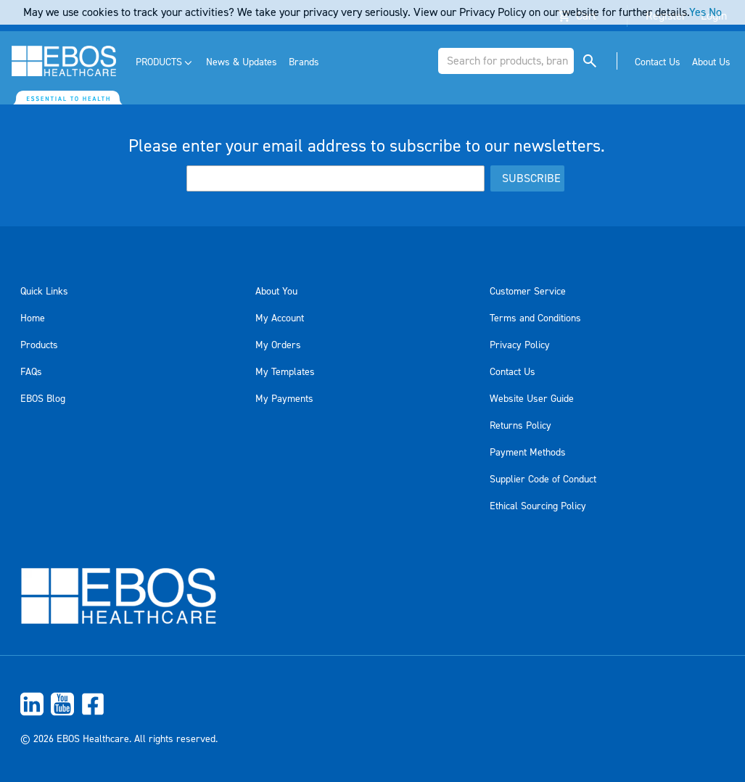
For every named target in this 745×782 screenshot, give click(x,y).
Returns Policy (520, 425)
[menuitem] (165, 63)
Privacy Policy (520, 345)
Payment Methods (528, 452)
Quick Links (44, 291)
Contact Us (512, 372)
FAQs (31, 372)
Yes (697, 12)
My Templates (285, 372)
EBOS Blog (42, 399)
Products (39, 345)
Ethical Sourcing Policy (538, 506)
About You (276, 291)
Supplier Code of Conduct (543, 479)
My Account (279, 318)
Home (32, 318)
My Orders (278, 345)
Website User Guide (532, 399)
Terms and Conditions (535, 318)
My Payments (284, 399)
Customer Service (528, 291)
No (715, 12)
